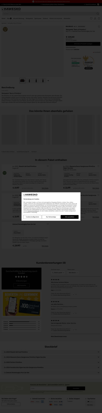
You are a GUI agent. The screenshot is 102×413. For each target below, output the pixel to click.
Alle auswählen (69, 217)
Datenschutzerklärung (33, 211)
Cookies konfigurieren (32, 217)
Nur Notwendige (51, 217)
